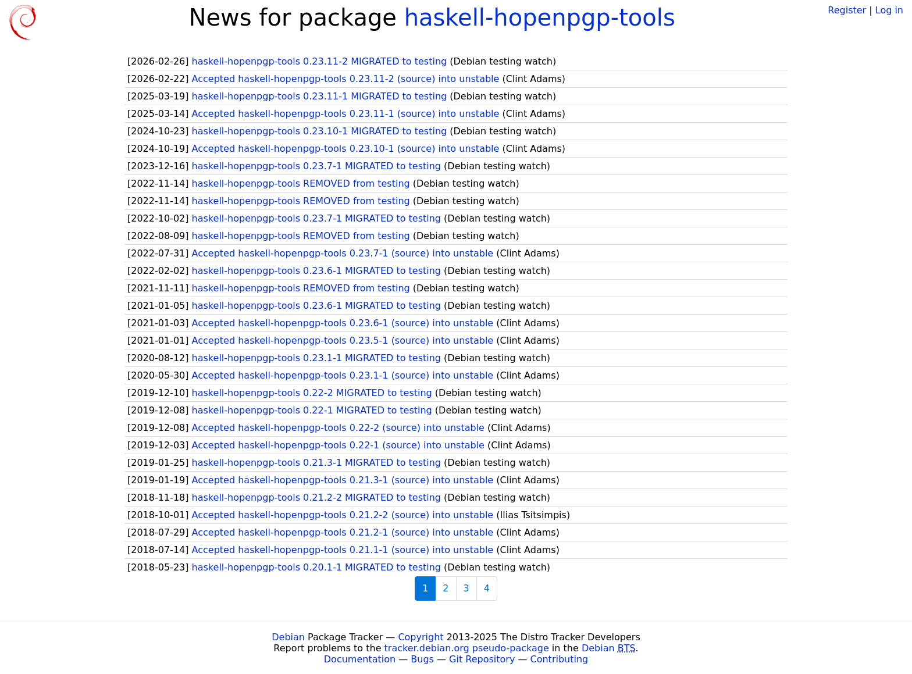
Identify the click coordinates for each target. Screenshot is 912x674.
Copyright (420, 637)
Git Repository (482, 659)
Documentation (360, 659)
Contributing (559, 659)
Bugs (422, 659)
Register (847, 10)
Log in (889, 10)
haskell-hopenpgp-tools (539, 17)
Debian (288, 637)
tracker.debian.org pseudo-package (466, 648)
